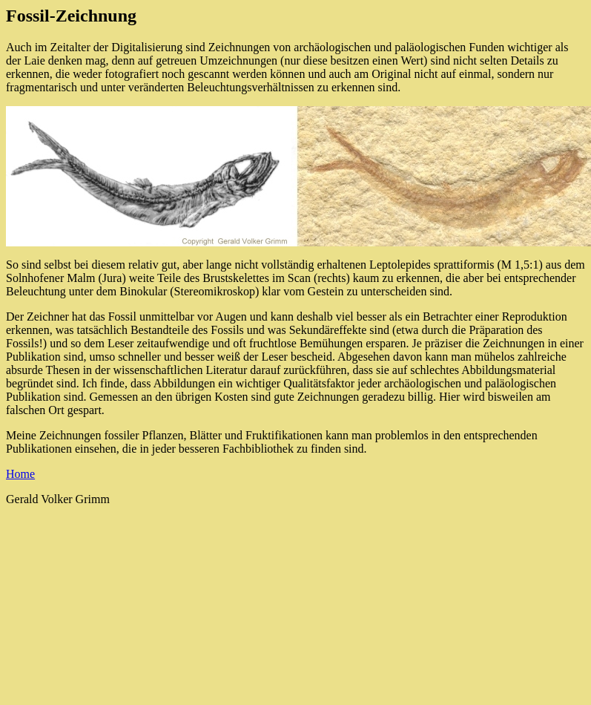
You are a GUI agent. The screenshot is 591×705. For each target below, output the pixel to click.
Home (20, 474)
